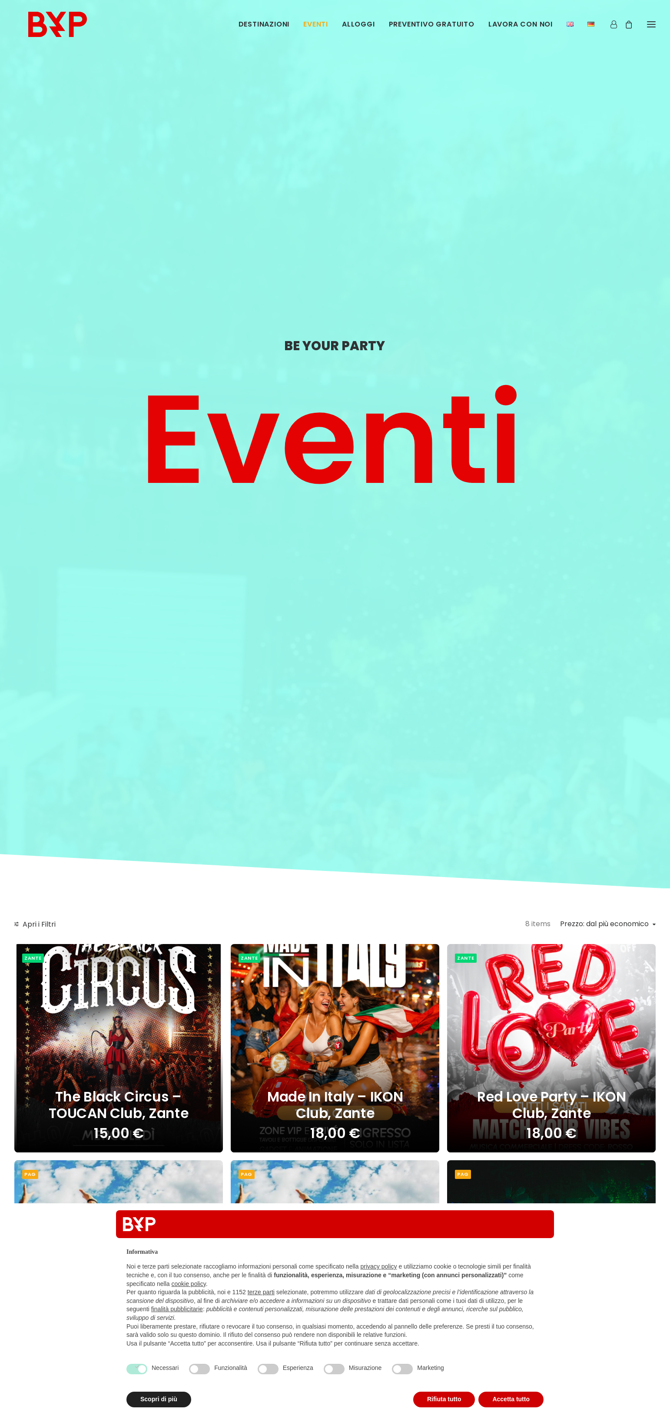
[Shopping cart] (625, 29)
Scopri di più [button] (158, 1399)
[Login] (610, 29)
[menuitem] (267, 29)
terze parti (261, 1292)
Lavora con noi (520, 29)
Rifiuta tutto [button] (444, 1399)
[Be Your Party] (55, 29)
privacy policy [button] (379, 1266)
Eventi (315, 29)
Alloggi (358, 29)
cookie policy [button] (189, 1283)
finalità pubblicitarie (177, 1309)
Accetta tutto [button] (511, 1399)
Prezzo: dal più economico (604, 924)
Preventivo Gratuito (431, 29)
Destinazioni (264, 29)
